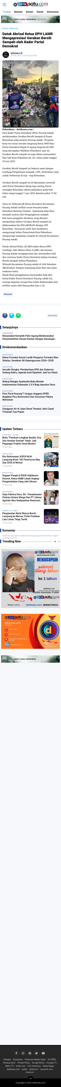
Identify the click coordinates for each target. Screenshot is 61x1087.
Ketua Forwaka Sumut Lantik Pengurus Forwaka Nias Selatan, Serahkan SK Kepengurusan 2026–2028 (30, 359)
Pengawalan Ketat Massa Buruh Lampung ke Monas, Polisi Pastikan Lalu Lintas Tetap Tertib (21, 516)
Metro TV (9, 1066)
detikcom (34, 1069)
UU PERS (52, 1059)
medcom (30, 1072)
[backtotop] (31, 1079)
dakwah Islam (11, 435)
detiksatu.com (13, 1069)
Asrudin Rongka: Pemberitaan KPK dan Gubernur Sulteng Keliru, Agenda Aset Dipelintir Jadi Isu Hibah (29, 371)
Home (5, 28)
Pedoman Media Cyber (35, 1059)
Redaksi (7, 1059)
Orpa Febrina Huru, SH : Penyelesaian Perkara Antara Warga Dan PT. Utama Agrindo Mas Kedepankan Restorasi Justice (22, 497)
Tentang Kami (9, 1063)
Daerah (40, 12)
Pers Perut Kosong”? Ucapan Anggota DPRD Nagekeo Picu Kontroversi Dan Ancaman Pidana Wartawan (27, 396)
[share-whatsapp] (18, 315)
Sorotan (29, 12)
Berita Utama (11, 510)
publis (24, 1069)
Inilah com (21, 1066)
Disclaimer (18, 1059)
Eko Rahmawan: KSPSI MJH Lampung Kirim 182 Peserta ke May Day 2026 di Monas (21, 459)
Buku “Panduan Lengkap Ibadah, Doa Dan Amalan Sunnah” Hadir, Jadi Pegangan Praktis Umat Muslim (21, 440)
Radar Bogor (48, 1066)
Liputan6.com (46, 1069)
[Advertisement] (30, 699)
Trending (6, 12)
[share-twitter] (11, 315)
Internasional (53, 12)
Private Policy (24, 1063)
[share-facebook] (5, 315)
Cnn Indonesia (34, 1066)
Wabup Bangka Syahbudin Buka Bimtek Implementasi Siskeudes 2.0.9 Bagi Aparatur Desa (28, 383)
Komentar (52, 315)
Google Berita (38, 1063)
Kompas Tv (52, 1063)
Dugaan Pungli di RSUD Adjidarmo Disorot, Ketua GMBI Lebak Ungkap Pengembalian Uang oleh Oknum (20, 478)
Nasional (18, 12)
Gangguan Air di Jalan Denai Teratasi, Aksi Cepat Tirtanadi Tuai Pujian (28, 410)
